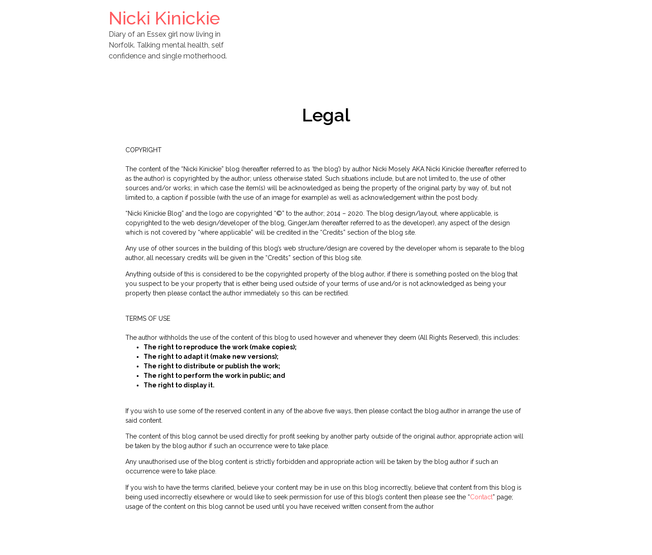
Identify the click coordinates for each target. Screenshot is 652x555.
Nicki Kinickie (164, 18)
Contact (481, 497)
